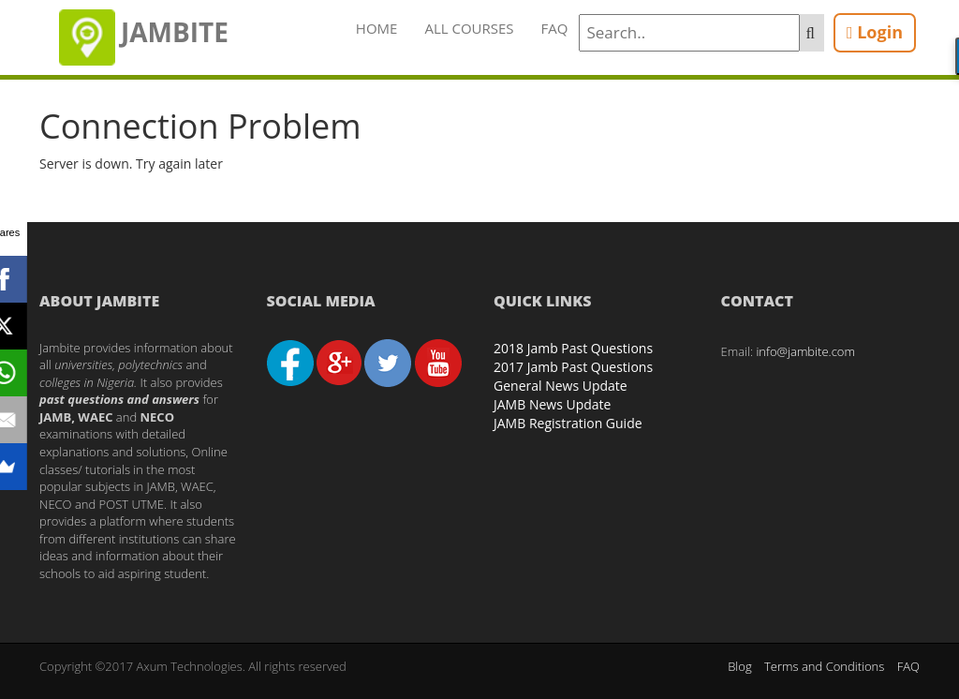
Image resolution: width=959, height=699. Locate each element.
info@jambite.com (805, 351)
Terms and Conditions (824, 666)
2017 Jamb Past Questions (573, 367)
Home (377, 28)
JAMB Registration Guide (568, 423)
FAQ (554, 28)
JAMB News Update (552, 404)
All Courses (468, 28)
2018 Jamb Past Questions (573, 348)
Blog (739, 666)
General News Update (560, 385)
